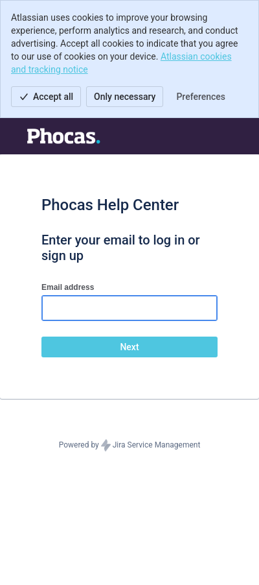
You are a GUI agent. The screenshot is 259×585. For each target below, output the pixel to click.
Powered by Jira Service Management (130, 445)
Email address (67, 287)
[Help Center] (57, 136)
